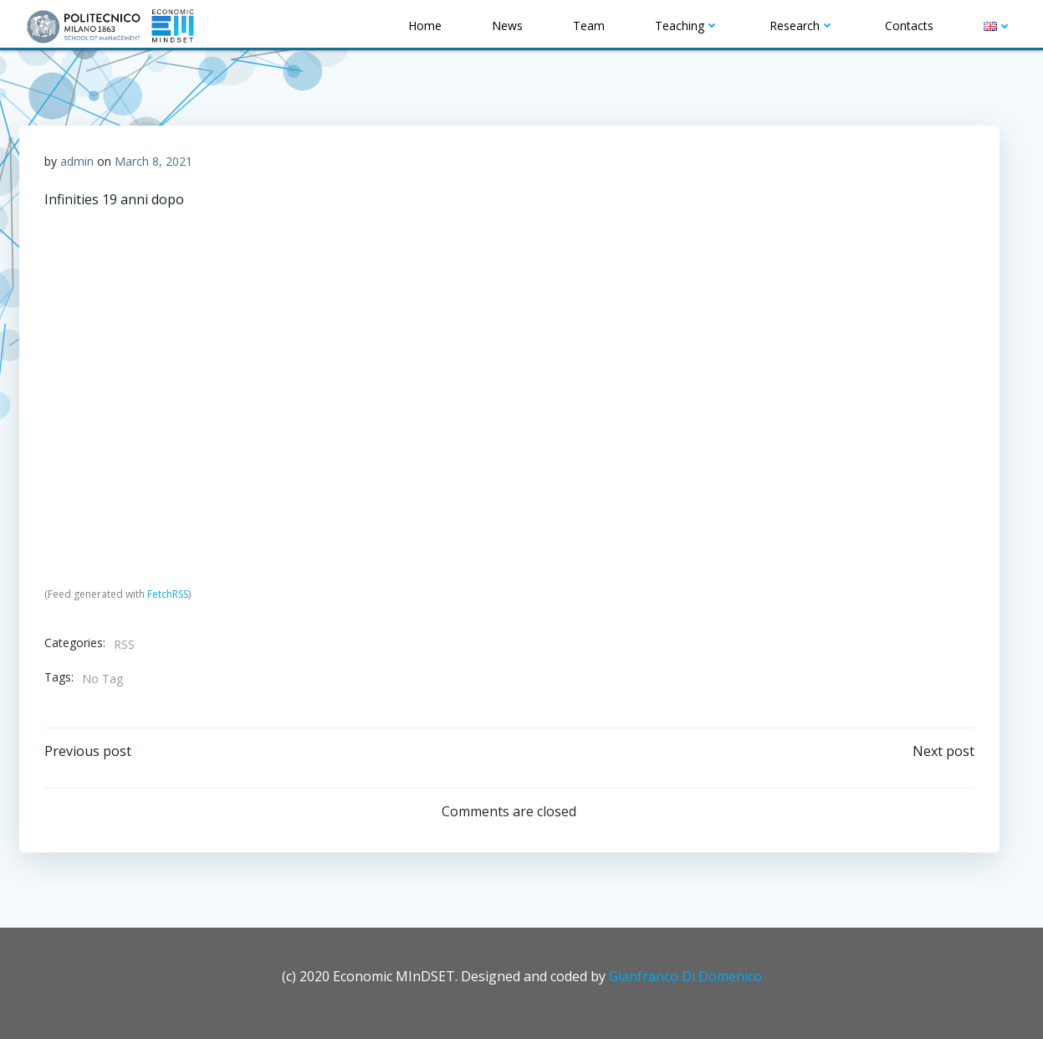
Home (425, 25)
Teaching (687, 25)
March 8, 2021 (153, 161)
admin (77, 161)
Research (802, 25)
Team (589, 25)
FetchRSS (167, 594)
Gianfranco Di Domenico (685, 976)
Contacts (909, 25)
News (507, 25)
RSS (124, 644)
